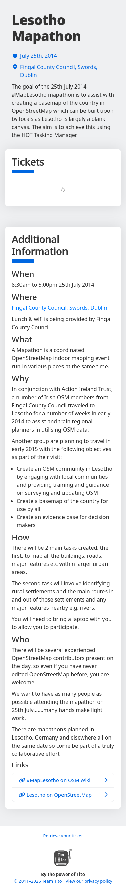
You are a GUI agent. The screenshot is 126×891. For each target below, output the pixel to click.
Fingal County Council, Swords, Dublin (58, 71)
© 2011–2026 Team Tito (38, 881)
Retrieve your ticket (63, 836)
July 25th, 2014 (38, 55)
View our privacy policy (89, 881)
